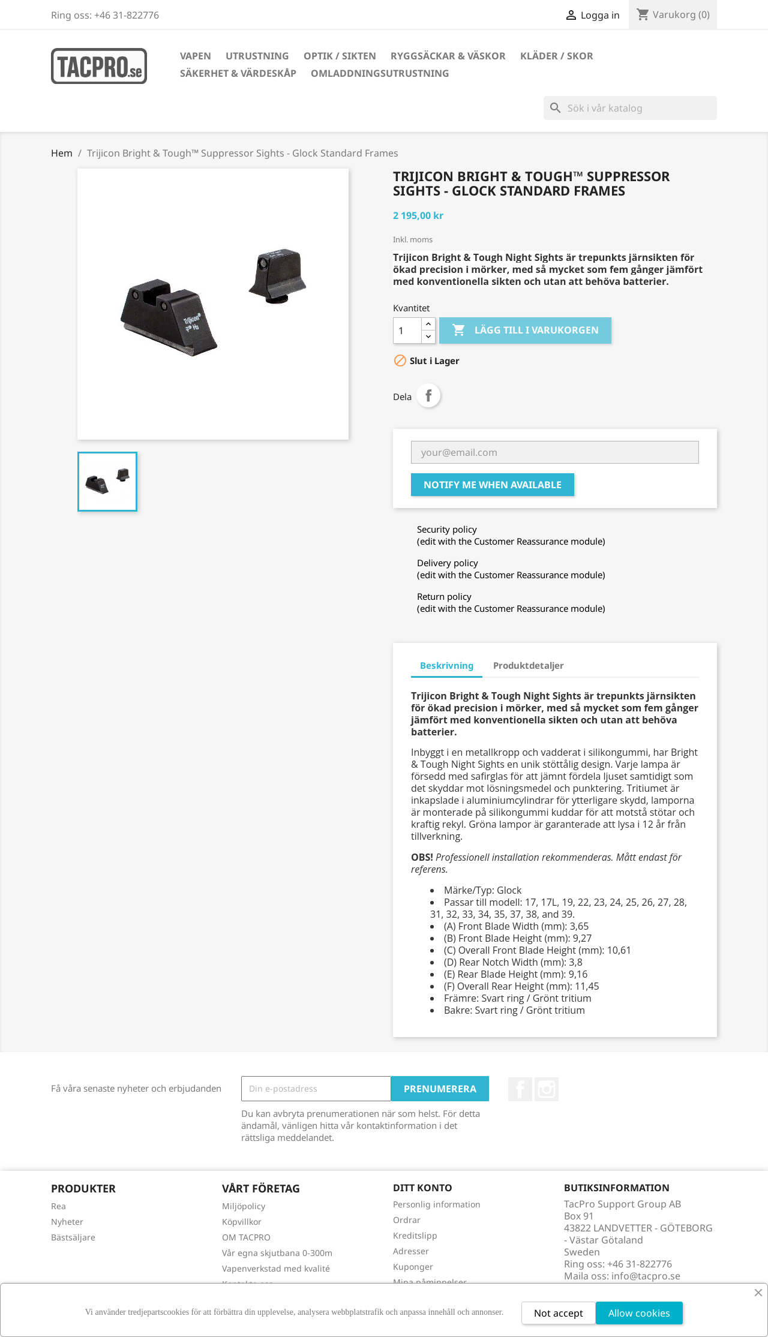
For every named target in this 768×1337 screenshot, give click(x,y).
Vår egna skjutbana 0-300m (277, 1252)
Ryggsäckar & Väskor (448, 55)
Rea (58, 1206)
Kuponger (413, 1266)
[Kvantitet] (407, 330)
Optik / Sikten (340, 55)
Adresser (411, 1251)
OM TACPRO (246, 1237)
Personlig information (437, 1204)
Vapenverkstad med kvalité (276, 1268)
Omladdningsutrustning (380, 73)
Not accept (558, 1313)
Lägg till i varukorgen (525, 330)
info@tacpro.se (645, 1275)
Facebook (520, 1089)
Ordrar (407, 1219)
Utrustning (257, 55)
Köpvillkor (242, 1221)
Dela (428, 395)
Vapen (195, 55)
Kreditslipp (415, 1235)
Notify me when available (493, 484)
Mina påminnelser (430, 1282)
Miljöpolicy (243, 1206)
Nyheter (67, 1221)
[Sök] (630, 108)
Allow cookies (639, 1313)
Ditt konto (422, 1187)
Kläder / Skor (556, 55)
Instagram (547, 1089)
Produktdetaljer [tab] (528, 665)
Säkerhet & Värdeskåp (238, 73)
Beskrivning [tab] (446, 665)
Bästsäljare (73, 1237)
